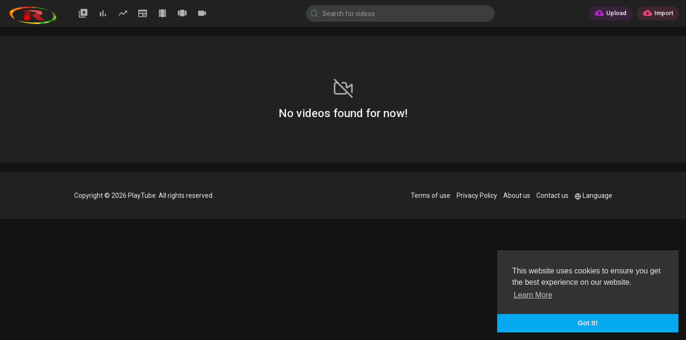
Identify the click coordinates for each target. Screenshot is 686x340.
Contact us (552, 195)
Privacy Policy (477, 195)
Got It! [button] (588, 323)
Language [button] (593, 195)
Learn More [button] (533, 295)
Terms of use (430, 195)
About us (516, 195)
